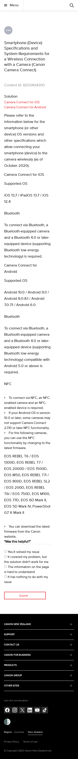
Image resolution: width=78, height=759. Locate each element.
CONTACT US (38, 644)
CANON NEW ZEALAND (38, 624)
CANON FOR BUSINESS (38, 655)
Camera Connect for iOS (22, 102)
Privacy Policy (11, 741)
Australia (19, 732)
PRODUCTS (38, 665)
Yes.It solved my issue (21, 552)
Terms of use (30, 741)
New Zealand (35, 732)
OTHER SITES (38, 685)
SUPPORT (38, 634)
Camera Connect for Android (25, 107)
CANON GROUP (38, 675)
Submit (23, 595)
